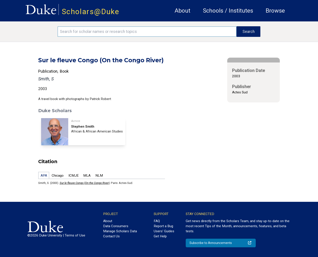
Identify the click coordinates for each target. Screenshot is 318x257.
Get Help (160, 236)
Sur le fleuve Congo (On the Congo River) (85, 183)
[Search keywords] (147, 31)
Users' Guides (164, 231)
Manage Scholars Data (120, 231)
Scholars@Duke (90, 11)
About (182, 10)
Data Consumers (115, 226)
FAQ (157, 221)
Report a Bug (163, 226)
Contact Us (111, 236)
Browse (275, 10)
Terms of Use (75, 235)
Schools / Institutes (228, 10)
